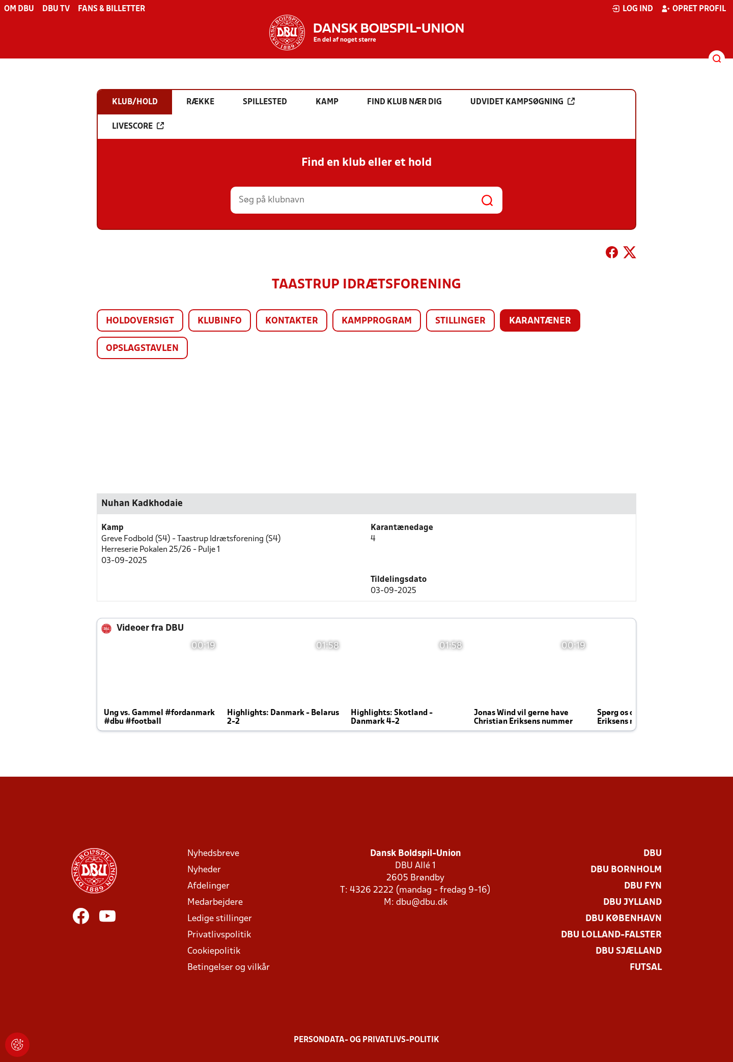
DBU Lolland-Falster (611, 935)
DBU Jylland (632, 902)
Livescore (138, 126)
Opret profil (693, 8)
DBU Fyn (643, 886)
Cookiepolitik (213, 951)
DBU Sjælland (629, 951)
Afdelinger (208, 886)
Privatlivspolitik (219, 935)
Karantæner (540, 321)
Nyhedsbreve (213, 853)
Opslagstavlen (142, 348)
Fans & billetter (111, 9)
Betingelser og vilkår (228, 967)
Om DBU (19, 9)
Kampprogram (377, 321)
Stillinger (460, 321)
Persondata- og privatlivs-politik (366, 1040)
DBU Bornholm (626, 870)
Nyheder (204, 870)
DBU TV (56, 9)
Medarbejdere (215, 902)
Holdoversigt (140, 321)
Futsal (646, 967)
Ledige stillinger (219, 918)
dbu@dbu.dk (421, 902)
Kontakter (291, 321)
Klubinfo (220, 321)
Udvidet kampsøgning (522, 102)
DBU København (623, 918)
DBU (652, 853)
